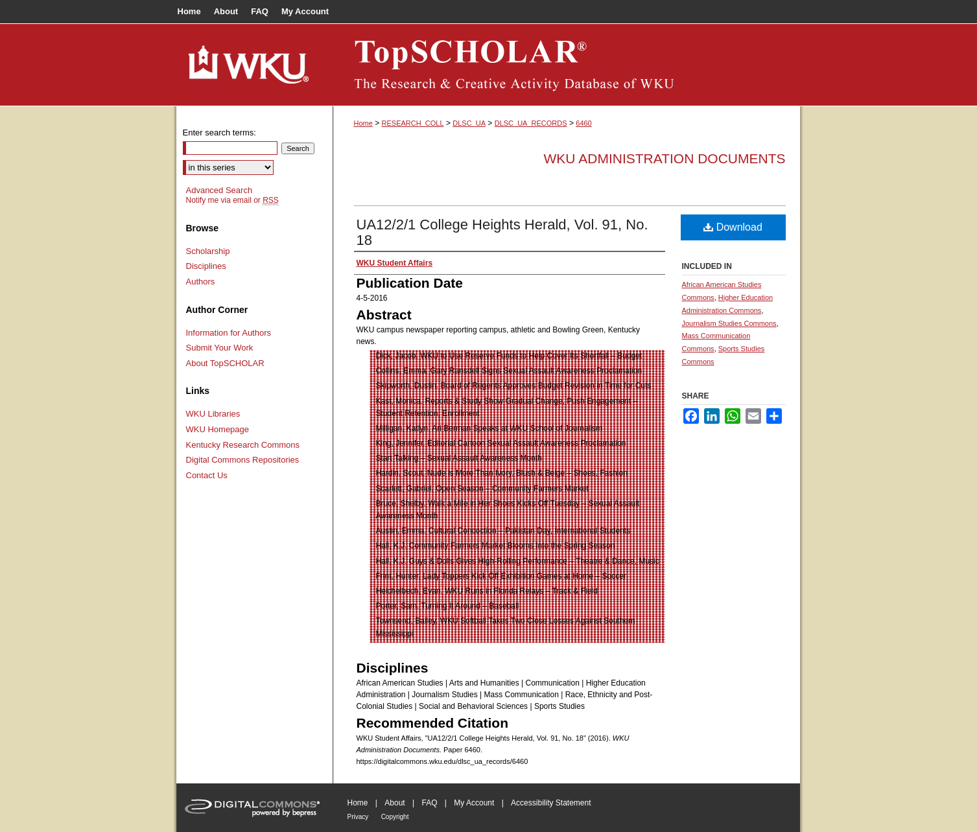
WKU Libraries (213, 414)
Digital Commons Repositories (243, 460)
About (394, 802)
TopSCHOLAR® (566, 65)
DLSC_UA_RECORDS (531, 123)
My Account (474, 802)
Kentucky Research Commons (243, 445)
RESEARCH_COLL (413, 123)
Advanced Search (219, 190)
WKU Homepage (218, 429)
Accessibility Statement (551, 802)
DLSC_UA (469, 123)
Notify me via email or (232, 200)
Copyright (395, 816)
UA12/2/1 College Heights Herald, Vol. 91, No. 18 (502, 232)
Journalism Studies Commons (729, 323)
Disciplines (206, 266)
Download (732, 227)
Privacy (358, 816)
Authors (200, 281)
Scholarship (208, 251)
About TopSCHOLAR (225, 363)
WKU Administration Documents (665, 158)
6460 (583, 123)
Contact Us (207, 475)
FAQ (429, 802)
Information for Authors (229, 333)
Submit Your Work (219, 347)
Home (363, 123)
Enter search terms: (219, 132)
